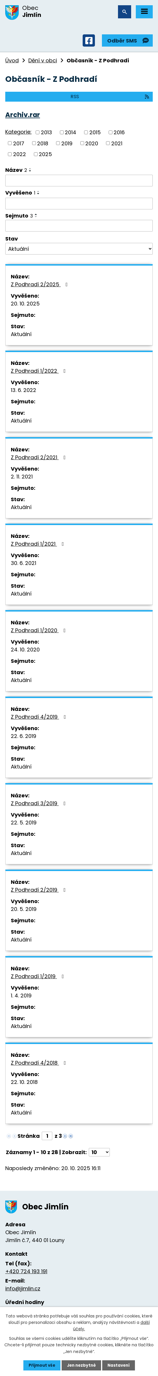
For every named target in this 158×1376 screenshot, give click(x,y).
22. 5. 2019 (24, 822)
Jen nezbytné (81, 1365)
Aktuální (21, 334)
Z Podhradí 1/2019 (38, 976)
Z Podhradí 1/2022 (39, 371)
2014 (70, 132)
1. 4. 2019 (21, 995)
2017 (18, 143)
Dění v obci (42, 60)
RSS (110, 96)
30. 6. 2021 (23, 563)
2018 (42, 143)
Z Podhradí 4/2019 (39, 716)
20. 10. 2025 (25, 303)
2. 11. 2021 (22, 476)
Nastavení (120, 1365)
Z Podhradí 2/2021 (39, 457)
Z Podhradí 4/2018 (39, 1062)
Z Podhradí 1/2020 (39, 630)
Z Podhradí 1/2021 (38, 543)
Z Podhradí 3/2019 (39, 803)
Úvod (12, 60)
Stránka (29, 1136)
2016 (119, 132)
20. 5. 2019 (24, 909)
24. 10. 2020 (25, 649)
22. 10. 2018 (24, 1082)
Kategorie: (18, 131)
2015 (95, 132)
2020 (91, 143)
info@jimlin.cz (22, 1288)
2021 (116, 143)
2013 (46, 132)
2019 (66, 143)
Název (16, 170)
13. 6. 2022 (23, 390)
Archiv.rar (22, 114)
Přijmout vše (40, 1365)
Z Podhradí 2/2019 (39, 889)
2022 (19, 154)
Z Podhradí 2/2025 (40, 284)
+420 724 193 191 (26, 1271)
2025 (45, 154)
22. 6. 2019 (23, 736)
